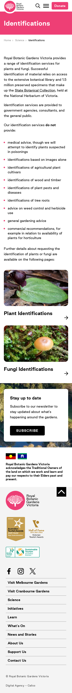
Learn (12, 617)
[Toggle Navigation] (46, 6)
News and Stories (22, 634)
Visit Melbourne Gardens (28, 582)
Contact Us (17, 660)
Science (19, 40)
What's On (16, 626)
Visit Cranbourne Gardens (28, 591)
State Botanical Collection (35, 90)
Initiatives (15, 608)
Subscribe (27, 430)
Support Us (17, 652)
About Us (15, 643)
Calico (32, 685)
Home (7, 40)
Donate (59, 6)
